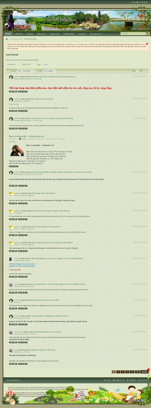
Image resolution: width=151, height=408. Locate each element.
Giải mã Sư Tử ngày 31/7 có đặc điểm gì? (46, 227)
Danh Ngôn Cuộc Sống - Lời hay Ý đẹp (29, 79)
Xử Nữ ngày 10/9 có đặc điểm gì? (43, 193)
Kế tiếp (144, 372)
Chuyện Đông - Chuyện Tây (25, 286)
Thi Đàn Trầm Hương (23, 261)
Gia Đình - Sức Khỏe (23, 101)
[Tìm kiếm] (133, 33)
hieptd (16, 350)
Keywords (11, 64)
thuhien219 (18, 193)
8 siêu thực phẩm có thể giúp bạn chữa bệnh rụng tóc (49, 316)
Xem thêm (13, 91)
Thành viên (26, 64)
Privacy (133, 380)
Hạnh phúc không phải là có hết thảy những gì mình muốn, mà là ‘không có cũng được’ (61, 172)
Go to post (23, 91)
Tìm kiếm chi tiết (16, 39)
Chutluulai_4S (16, 380)
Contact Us (120, 380)
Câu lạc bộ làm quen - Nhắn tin (26, 334)
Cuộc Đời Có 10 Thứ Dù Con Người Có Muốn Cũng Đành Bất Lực (53, 77)
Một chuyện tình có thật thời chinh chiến (44, 300)
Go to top (145, 380)
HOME (8, 34)
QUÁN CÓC (54, 34)
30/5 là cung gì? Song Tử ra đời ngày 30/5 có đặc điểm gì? (52, 243)
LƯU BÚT (82, 34)
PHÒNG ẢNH (69, 34)
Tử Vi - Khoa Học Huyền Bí (25, 195)
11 (132, 372)
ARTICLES (41, 34)
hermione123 (18, 332)
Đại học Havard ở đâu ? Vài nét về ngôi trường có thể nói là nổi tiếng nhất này (57, 284)
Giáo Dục (19, 213)
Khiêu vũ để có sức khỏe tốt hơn (41, 99)
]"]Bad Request (14, 104)
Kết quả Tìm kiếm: (12, 60)
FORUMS (19, 34)
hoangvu (24, 139)
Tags (39, 64)
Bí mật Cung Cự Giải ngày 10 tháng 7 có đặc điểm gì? (51, 211)
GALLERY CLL (96, 34)
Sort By (13, 71)
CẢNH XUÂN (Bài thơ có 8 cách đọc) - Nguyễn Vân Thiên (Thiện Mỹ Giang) (56, 258)
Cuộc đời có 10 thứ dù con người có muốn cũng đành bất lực (51, 118)
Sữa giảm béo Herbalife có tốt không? (42, 350)
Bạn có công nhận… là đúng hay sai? (27, 136)
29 (137, 372)
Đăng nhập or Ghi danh (140, 2)
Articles (13, 142)
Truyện (18, 302)
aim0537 (17, 77)
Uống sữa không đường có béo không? (47, 332)
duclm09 (17, 284)
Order (40, 71)
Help (108, 380)
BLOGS (30, 34)
